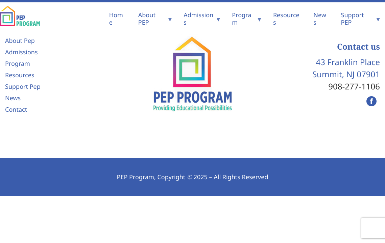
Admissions (198, 19)
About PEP (146, 19)
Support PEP (352, 19)
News (319, 19)
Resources (286, 19)
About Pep (20, 41)
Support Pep (23, 87)
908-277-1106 (354, 86)
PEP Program (135, 177)
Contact (16, 110)
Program (241, 19)
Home (116, 19)
